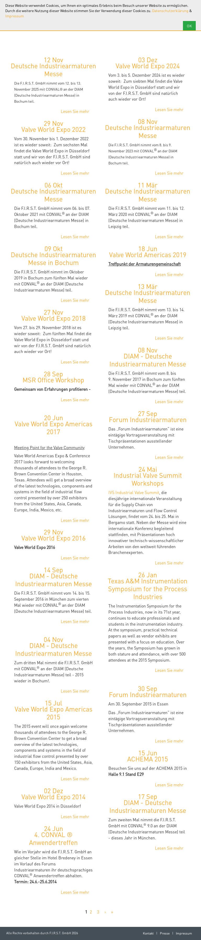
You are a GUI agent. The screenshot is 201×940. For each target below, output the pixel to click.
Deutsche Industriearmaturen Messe (53, 69)
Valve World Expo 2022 (53, 129)
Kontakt (148, 933)
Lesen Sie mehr (75, 111)
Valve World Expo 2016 (53, 538)
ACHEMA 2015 (147, 759)
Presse (165, 933)
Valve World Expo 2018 (53, 318)
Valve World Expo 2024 (148, 65)
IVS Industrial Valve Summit (133, 492)
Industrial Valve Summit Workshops (148, 479)
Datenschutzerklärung (170, 10)
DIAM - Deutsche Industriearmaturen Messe (147, 360)
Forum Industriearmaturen (148, 419)
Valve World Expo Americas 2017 (53, 427)
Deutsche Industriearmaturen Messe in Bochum (53, 258)
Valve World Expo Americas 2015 (53, 713)
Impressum (14, 15)
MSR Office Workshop (53, 380)
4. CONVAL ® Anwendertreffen (53, 838)
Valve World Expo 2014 (53, 796)
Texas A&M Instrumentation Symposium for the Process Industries (147, 589)
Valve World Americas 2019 (147, 254)
